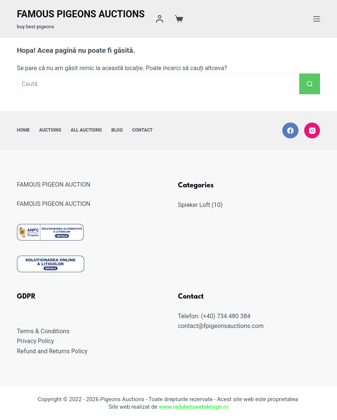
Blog (117, 130)
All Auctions (86, 130)
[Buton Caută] (309, 84)
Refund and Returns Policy (52, 351)
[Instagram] (312, 131)
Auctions (50, 130)
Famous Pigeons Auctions (81, 14)
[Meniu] (316, 18)
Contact (142, 130)
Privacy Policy (35, 341)
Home (23, 130)
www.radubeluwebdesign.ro (193, 406)
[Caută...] (158, 84)
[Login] (159, 19)
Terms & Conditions (43, 331)
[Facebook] (290, 131)
